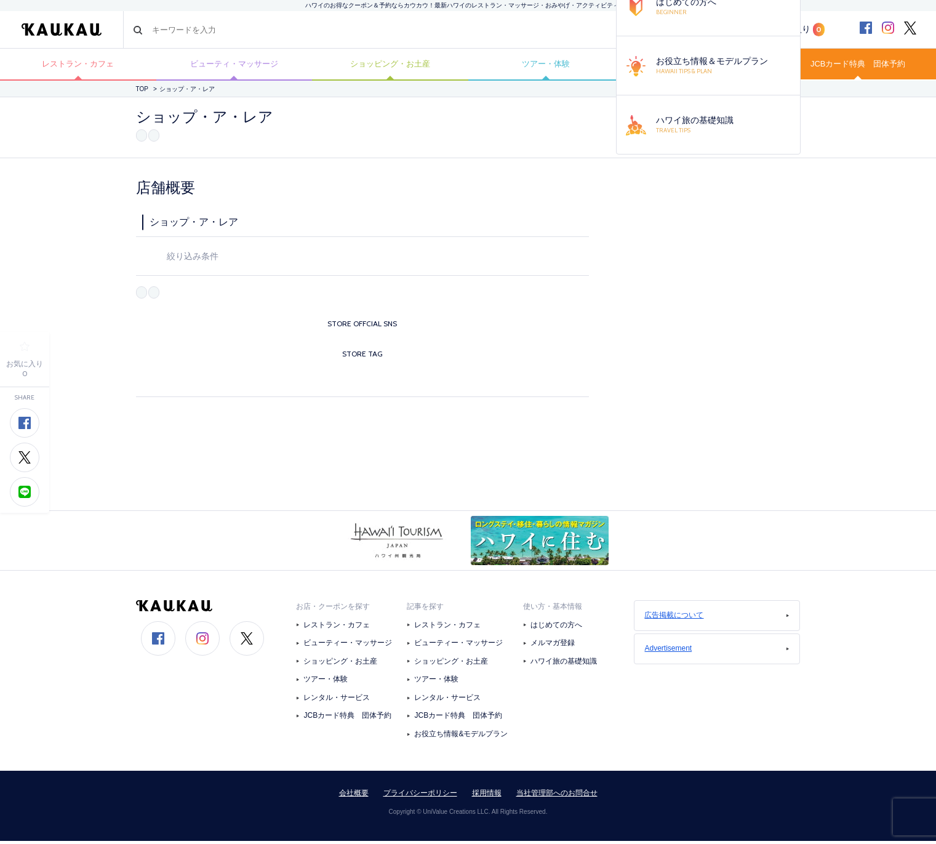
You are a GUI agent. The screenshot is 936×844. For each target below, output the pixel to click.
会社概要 (354, 796)
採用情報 (487, 796)
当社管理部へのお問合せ (557, 796)
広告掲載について (717, 618)
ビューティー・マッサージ (347, 646)
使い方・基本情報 (552, 609)
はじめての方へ (556, 628)
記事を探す (425, 609)
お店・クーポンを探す (333, 609)
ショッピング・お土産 (390, 66)
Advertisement (717, 652)
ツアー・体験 (546, 66)
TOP (142, 93)
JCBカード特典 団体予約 (858, 66)
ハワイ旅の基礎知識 (563, 664)
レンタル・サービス (336, 700)
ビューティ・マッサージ (233, 66)
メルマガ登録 (552, 646)
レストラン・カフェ (78, 66)
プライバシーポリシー (420, 796)
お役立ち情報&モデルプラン (461, 737)
